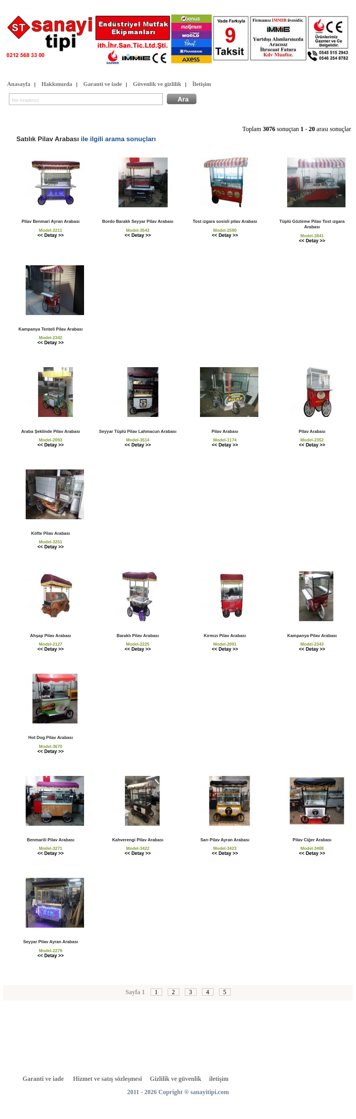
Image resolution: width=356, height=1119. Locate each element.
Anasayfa (18, 84)
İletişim (201, 84)
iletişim (219, 1078)
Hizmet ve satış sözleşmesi (107, 1078)
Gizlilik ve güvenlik (175, 1078)
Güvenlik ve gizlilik (157, 84)
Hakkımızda (56, 84)
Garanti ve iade (102, 84)
